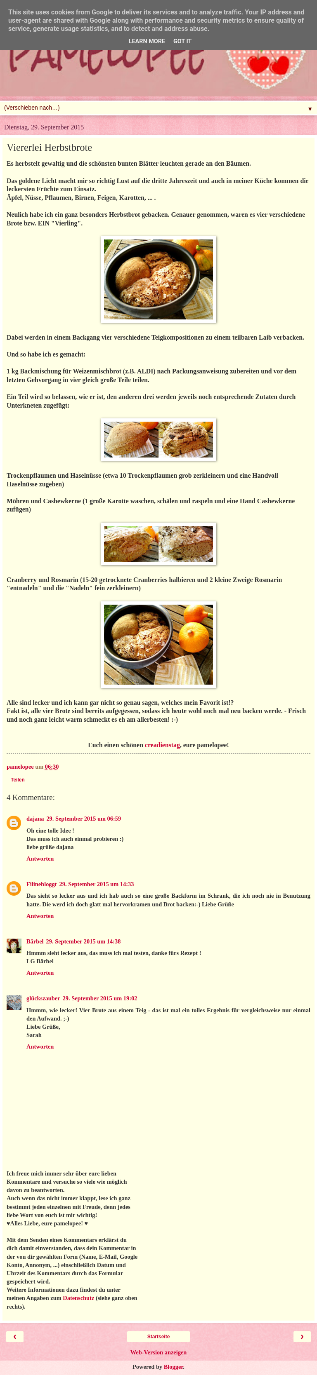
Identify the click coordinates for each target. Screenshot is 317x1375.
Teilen (18, 780)
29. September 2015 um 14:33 (96, 884)
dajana (35, 818)
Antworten (40, 858)
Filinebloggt (41, 884)
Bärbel (35, 941)
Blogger (173, 1366)
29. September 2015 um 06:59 (83, 818)
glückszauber (43, 998)
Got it (182, 41)
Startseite (158, 1337)
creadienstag (162, 745)
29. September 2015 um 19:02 (100, 998)
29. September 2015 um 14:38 (83, 941)
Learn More (147, 41)
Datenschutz (78, 1298)
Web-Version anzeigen (158, 1352)
